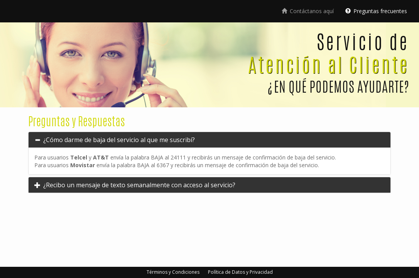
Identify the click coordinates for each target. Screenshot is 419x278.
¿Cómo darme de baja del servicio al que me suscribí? (118, 140)
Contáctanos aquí (308, 11)
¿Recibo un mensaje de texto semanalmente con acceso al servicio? (138, 185)
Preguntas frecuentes (376, 11)
